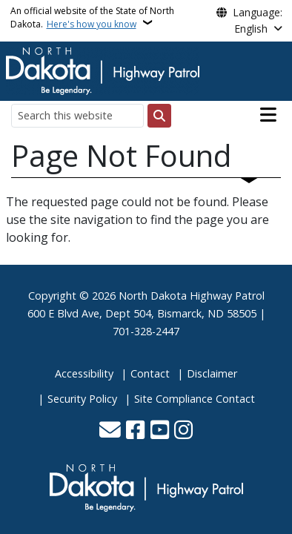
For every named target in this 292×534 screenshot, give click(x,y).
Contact (150, 373)
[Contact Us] (110, 431)
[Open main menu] (268, 115)
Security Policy (82, 399)
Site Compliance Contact (194, 399)
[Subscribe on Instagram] (183, 431)
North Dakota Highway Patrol (192, 296)
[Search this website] (77, 115)
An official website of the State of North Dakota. (92, 17)
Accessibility (84, 373)
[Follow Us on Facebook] (135, 431)
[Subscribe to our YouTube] (159, 431)
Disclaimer (212, 373)
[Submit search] (159, 116)
